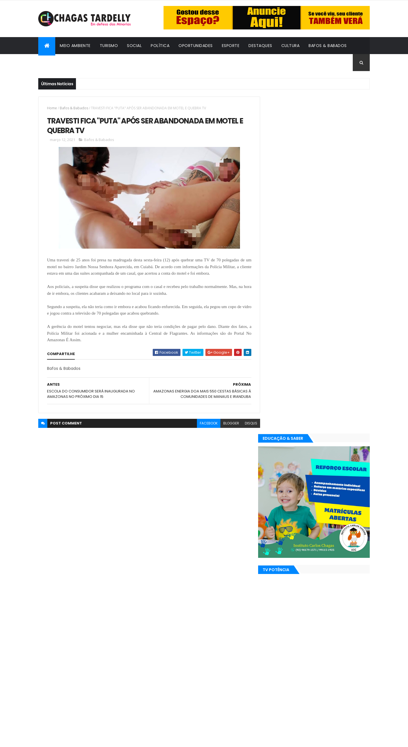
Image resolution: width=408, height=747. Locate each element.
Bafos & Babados (328, 45)
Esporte (231, 45)
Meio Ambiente (75, 45)
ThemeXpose (69, 739)
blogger (227, 423)
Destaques (260, 45)
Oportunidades (195, 45)
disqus (247, 423)
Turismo (109, 45)
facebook (204, 423)
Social (134, 45)
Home (52, 108)
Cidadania (54, 62)
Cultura (290, 45)
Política (160, 45)
